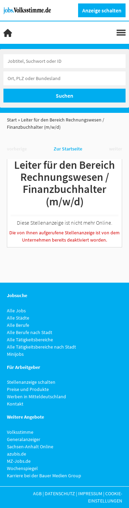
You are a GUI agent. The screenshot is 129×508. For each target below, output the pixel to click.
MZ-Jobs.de (19, 461)
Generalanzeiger (23, 439)
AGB (37, 493)
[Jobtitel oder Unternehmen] (64, 61)
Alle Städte (18, 318)
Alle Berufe (18, 325)
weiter (115, 149)
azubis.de (16, 454)
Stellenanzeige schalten (31, 382)
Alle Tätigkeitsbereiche (30, 339)
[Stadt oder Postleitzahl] (64, 78)
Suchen (64, 95)
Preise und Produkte (28, 389)
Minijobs (15, 354)
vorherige (17, 149)
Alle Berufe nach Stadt (29, 332)
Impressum (90, 493)
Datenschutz (60, 493)
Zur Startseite (68, 149)
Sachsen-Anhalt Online (30, 446)
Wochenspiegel (22, 468)
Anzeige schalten (101, 10)
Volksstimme (20, 432)
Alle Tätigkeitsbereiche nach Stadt (41, 347)
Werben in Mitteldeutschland (36, 396)
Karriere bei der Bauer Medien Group (44, 475)
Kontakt (15, 404)
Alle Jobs (16, 310)
